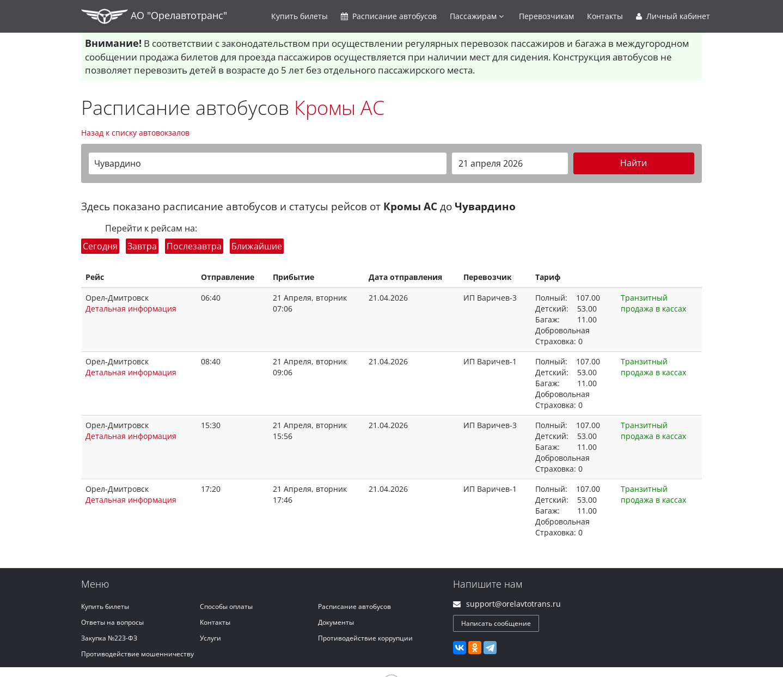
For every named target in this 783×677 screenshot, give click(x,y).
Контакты (605, 16)
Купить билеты (105, 606)
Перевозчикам (546, 16)
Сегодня (100, 246)
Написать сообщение (496, 623)
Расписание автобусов (354, 606)
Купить (299, 16)
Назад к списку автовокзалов (135, 132)
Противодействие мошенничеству (137, 653)
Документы (336, 622)
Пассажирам (477, 16)
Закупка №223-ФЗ (109, 638)
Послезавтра (194, 246)
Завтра (142, 246)
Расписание (389, 16)
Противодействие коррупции (365, 638)
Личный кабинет (673, 16)
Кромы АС (339, 107)
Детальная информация (130, 308)
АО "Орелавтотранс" (154, 16)
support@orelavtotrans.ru (513, 604)
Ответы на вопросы (112, 622)
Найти (633, 163)
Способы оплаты (226, 606)
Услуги (210, 638)
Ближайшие (256, 246)
